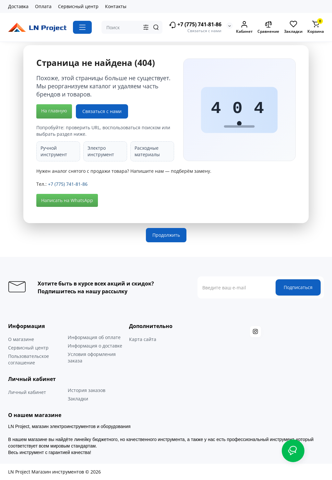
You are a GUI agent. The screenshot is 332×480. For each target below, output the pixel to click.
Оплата (43, 6)
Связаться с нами (102, 111)
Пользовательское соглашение (28, 359)
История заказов (86, 390)
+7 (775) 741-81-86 (195, 25)
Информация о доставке (95, 346)
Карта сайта (142, 339)
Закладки (78, 399)
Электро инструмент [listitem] (101, 151)
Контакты (115, 6)
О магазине (21, 339)
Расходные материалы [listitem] (147, 151)
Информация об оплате (94, 337)
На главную (54, 110)
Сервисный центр (78, 6)
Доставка (18, 6)
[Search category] (146, 27)
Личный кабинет (27, 392)
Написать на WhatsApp (67, 200)
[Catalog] (82, 27)
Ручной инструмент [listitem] (54, 151)
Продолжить (166, 235)
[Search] (156, 27)
